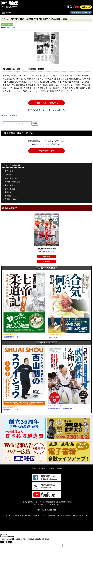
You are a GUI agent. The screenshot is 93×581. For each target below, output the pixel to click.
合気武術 (8, 175)
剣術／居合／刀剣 (11, 178)
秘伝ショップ (86, 7)
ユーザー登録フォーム (46, 151)
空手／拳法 (9, 171)
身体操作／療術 (11, 199)
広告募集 (42, 468)
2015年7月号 (11, 27)
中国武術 (8, 192)
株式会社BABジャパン (30, 502)
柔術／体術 (9, 185)
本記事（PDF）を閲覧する (46, 103)
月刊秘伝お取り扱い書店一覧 (80, 12)
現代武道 (8, 196)
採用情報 (51, 468)
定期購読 (46, 261)
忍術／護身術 (10, 189)
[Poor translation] (9, 542)
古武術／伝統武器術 (7, 24)
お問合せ (33, 468)
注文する (46, 256)
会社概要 (59, 468)
